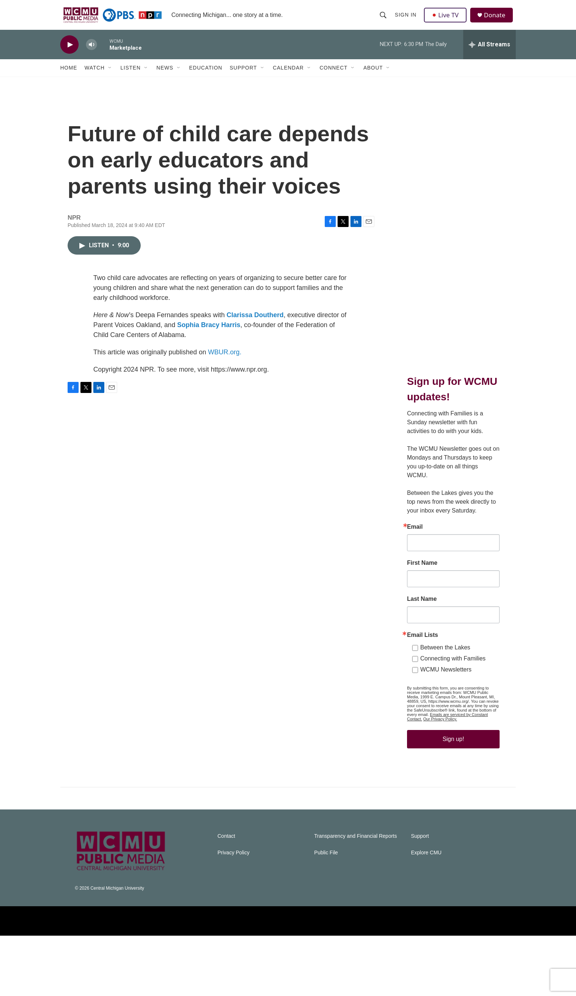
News (164, 76)
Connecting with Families (453, 704)
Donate (497, 19)
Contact (226, 896)
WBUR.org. (224, 368)
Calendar (288, 76)
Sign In (406, 19)
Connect (334, 76)
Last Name (422, 645)
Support (243, 76)
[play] (69, 53)
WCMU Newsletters (446, 715)
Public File (326, 913)
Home (68, 76)
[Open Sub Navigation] (110, 76)
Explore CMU (426, 913)
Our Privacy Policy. (440, 764)
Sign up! (453, 784)
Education (205, 76)
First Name (422, 609)
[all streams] (489, 53)
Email (415, 572)
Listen (130, 76)
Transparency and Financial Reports (355, 896)
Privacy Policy (233, 913)
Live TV (446, 19)
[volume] (91, 53)
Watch (94, 76)
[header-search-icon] (383, 19)
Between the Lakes (445, 693)
